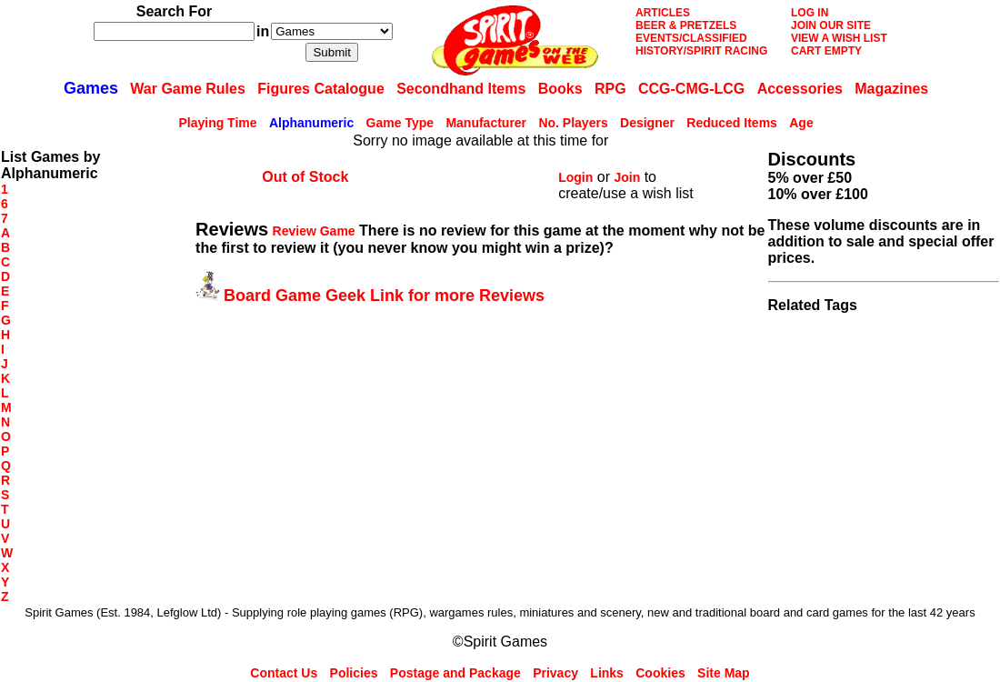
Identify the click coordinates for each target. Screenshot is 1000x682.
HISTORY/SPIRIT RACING (701, 51)
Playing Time (217, 122)
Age (801, 122)
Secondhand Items (460, 88)
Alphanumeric (311, 122)
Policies (354, 673)
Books (560, 88)
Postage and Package (455, 673)
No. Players (572, 122)
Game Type (400, 122)
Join (627, 177)
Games (91, 88)
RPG (610, 88)
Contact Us (283, 673)
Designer (647, 122)
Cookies (660, 673)
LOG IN (809, 12)
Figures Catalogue (321, 88)
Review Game (314, 231)
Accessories (800, 88)
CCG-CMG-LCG (691, 88)
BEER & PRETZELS (685, 25)
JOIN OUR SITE (831, 25)
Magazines (891, 88)
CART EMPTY (826, 51)
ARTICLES (662, 12)
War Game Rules (187, 88)
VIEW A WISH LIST (839, 38)
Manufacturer (485, 122)
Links (607, 673)
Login (575, 177)
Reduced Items (731, 122)
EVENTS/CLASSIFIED (691, 38)
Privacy (555, 673)
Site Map (723, 673)
